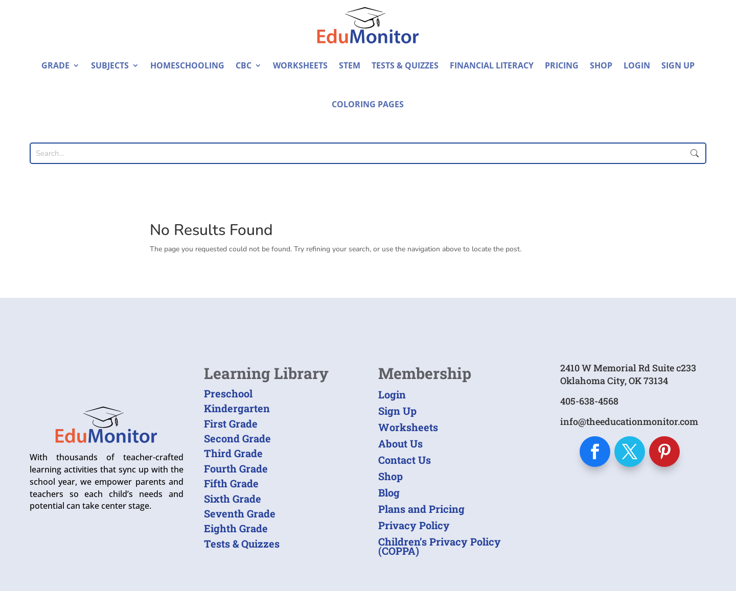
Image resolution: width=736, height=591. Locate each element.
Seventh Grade (239, 513)
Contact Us (404, 459)
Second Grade (237, 438)
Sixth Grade (232, 498)
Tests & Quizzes (405, 65)
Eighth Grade (236, 528)
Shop (601, 65)
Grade (55, 65)
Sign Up (678, 65)
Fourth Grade (236, 468)
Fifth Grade (231, 483)
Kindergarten (237, 408)
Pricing (562, 65)
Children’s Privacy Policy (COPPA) (439, 546)
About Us (400, 443)
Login (637, 65)
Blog (389, 492)
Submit (695, 153)
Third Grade (233, 453)
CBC (243, 65)
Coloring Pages (368, 104)
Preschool (228, 393)
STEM (349, 65)
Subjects (110, 65)
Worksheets (300, 65)
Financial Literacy (492, 65)
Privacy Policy (414, 525)
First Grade (231, 423)
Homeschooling (187, 65)
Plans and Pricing (421, 508)
